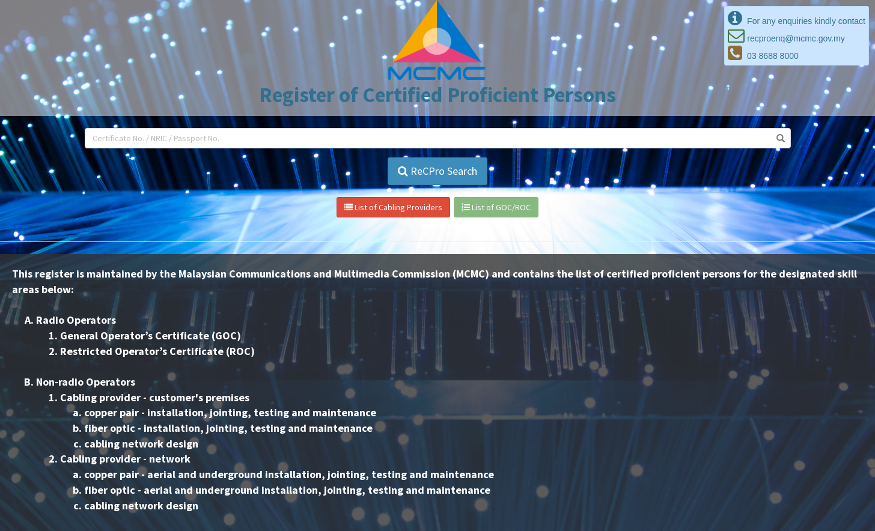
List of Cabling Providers (393, 207)
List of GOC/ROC (496, 207)
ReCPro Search (437, 171)
